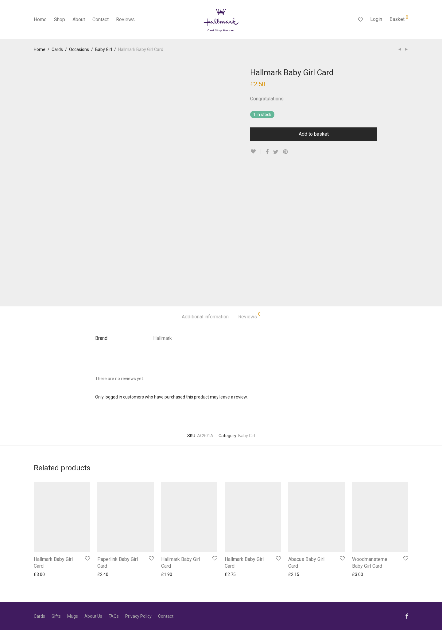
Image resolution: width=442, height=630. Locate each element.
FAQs (114, 616)
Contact (100, 19)
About (78, 19)
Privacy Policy (138, 616)
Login (376, 19)
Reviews (125, 19)
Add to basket (314, 134)
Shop (59, 19)
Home (40, 19)
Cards (57, 49)
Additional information (205, 317)
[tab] (205, 317)
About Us (93, 616)
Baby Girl (103, 49)
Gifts (56, 616)
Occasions (79, 49)
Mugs (72, 616)
